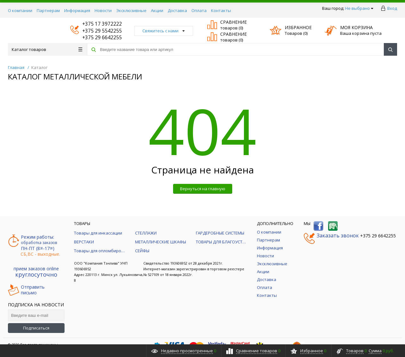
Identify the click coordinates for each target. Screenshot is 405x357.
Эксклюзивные (131, 10)
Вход (392, 8)
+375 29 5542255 (96, 31)
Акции (157, 10)
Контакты (221, 10)
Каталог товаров (47, 49)
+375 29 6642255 (96, 37)
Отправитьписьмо (26, 290)
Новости (103, 10)
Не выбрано (359, 8)
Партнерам (48, 10)
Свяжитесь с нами (163, 31)
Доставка (177, 10)
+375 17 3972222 (96, 24)
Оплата (199, 10)
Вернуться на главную (202, 188)
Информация (77, 10)
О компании (20, 10)
